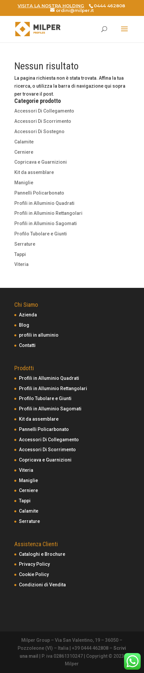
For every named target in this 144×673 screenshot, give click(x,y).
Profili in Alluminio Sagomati (45, 223)
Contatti (27, 345)
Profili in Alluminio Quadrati (44, 203)
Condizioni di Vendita (42, 584)
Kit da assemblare (34, 172)
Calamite (24, 141)
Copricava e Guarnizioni (40, 162)
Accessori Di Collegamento (44, 111)
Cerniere (23, 152)
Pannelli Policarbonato (39, 193)
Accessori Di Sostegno (39, 131)
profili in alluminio (39, 335)
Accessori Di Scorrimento (42, 121)
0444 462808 (109, 5)
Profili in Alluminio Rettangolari (48, 213)
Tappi (20, 254)
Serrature (24, 244)
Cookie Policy (34, 574)
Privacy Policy (34, 564)
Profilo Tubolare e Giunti (40, 233)
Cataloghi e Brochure (42, 554)
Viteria (21, 264)
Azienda (28, 314)
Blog (24, 325)
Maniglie (23, 182)
